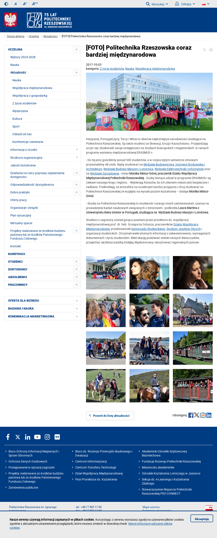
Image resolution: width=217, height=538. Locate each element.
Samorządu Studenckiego (148, 229)
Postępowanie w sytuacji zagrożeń (32, 467)
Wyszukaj (157, 4)
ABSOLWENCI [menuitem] (17, 277)
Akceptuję (202, 519)
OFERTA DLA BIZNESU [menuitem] (44, 300)
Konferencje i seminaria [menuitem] (27, 142)
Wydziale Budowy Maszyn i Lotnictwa (128, 169)
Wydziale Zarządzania (104, 173)
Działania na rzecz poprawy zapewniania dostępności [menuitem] (37, 175)
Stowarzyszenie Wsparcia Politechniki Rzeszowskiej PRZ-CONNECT (167, 491)
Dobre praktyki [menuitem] (20, 192)
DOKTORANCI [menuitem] (17, 269)
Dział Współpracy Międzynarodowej (99, 473)
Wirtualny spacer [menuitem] (21, 223)
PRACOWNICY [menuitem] (18, 284)
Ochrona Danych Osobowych (28, 461)
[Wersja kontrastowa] (6, 4)
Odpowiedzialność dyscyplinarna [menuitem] (32, 184)
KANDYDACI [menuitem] (16, 254)
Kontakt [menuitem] (15, 246)
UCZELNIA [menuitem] (15, 49)
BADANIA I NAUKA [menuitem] (44, 308)
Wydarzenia (20, 111)
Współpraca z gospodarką (29, 95)
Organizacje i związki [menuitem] (24, 208)
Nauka (129, 69)
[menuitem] (76, 49)
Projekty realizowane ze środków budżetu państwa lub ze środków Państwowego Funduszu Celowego (36, 477)
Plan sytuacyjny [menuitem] (20, 215)
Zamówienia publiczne (23, 487)
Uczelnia (34, 36)
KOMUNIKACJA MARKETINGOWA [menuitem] (44, 316)
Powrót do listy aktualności (111, 415)
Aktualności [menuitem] (18, 72)
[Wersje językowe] (206, 4)
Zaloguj (185, 4)
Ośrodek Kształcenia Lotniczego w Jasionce (171, 473)
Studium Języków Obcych (183, 229)
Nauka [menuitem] (14, 65)
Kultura (17, 119)
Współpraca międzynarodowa (155, 69)
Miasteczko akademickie (158, 467)
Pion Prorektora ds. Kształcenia (96, 479)
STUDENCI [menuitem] (15, 261)
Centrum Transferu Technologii (95, 467)
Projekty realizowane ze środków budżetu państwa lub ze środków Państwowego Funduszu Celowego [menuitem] (37, 234)
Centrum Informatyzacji (91, 461)
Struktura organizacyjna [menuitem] (45, 157)
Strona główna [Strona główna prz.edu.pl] (15, 36)
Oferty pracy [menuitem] (18, 200)
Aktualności (50, 36)
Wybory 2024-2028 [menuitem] (23, 57)
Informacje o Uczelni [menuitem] (45, 149)
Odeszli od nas (22, 134)
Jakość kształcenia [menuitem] (23, 165)
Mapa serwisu (151, 507)
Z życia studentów (112, 69)
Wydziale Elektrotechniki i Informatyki (179, 169)
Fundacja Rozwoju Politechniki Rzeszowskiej (171, 461)
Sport (16, 126)
